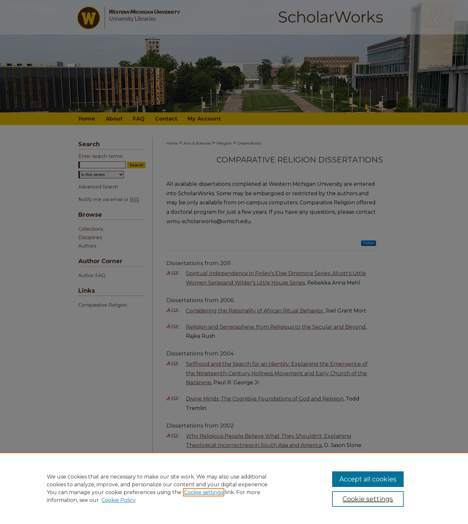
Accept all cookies (367, 479)
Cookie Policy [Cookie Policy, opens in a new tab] (118, 500)
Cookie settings (203, 492)
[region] (234, 488)
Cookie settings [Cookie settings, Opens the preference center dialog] (368, 499)
